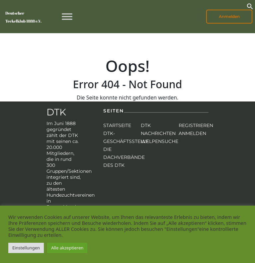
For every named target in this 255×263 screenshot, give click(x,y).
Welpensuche (159, 141)
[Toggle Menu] (67, 16)
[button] (250, 5)
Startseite (117, 125)
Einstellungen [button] (26, 248)
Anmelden (229, 16)
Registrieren (196, 125)
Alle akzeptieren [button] (67, 248)
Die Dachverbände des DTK (124, 157)
